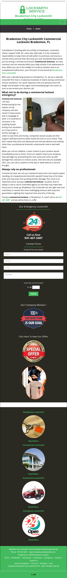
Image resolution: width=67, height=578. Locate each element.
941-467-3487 (22, 552)
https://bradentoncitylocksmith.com (42, 552)
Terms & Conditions (21, 563)
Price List (34, 563)
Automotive (37, 558)
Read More (33, 441)
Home (29, 29)
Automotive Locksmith (33, 478)
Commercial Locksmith (33, 445)
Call (33, 574)
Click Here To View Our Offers (33, 336)
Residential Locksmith (33, 412)
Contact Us (33, 561)
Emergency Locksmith (33, 511)
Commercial (26, 558)
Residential (16, 558)
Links (51, 563)
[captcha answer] (36, 287)
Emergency (48, 558)
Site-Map (43, 563)
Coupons (58, 558)
